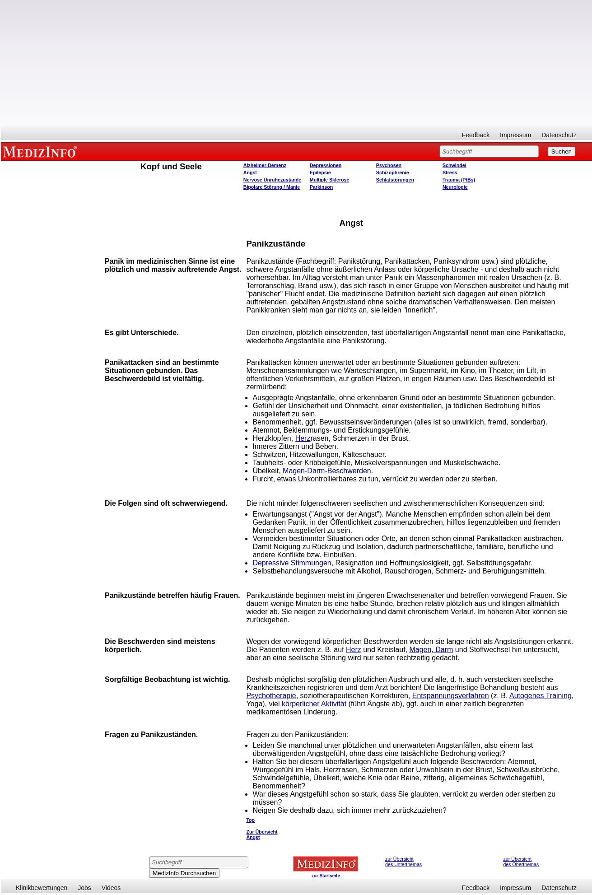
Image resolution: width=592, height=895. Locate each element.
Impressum (515, 135)
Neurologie (455, 187)
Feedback (475, 135)
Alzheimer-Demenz (264, 165)
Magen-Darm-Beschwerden (327, 471)
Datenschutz (559, 135)
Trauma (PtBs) (459, 179)
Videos (111, 887)
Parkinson (321, 187)
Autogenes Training (540, 695)
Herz (303, 438)
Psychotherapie (271, 695)
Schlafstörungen (395, 179)
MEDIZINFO (41, 151)
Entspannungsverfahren (450, 695)
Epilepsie (320, 172)
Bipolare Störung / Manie (271, 187)
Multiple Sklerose (330, 179)
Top (250, 820)
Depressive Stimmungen (291, 563)
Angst (250, 172)
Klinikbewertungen (41, 887)
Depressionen (325, 165)
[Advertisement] (297, 63)
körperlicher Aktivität (314, 704)
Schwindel (454, 165)
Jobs (84, 887)
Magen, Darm (431, 649)
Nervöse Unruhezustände (272, 179)
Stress (450, 172)
